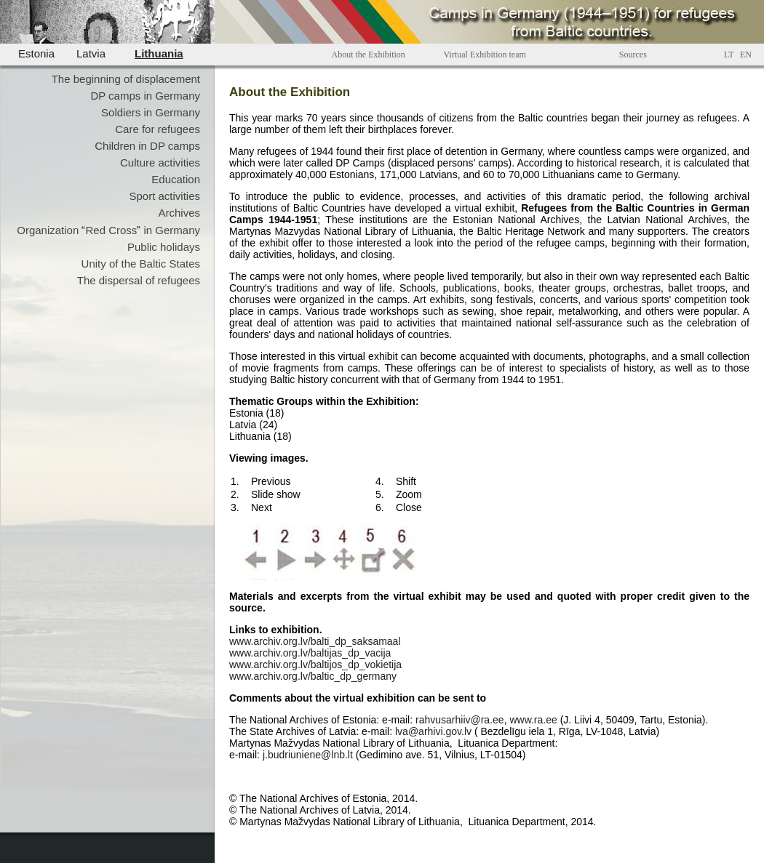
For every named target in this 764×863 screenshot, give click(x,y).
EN (746, 54)
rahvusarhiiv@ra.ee (459, 720)
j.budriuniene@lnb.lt (308, 754)
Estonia (36, 53)
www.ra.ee (533, 720)
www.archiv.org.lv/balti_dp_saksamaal (315, 641)
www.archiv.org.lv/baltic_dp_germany (313, 676)
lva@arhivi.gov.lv (433, 731)
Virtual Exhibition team (485, 54)
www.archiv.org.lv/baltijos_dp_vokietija (315, 664)
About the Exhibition (368, 54)
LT (729, 54)
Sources (633, 54)
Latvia (91, 53)
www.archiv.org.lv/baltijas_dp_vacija (310, 653)
